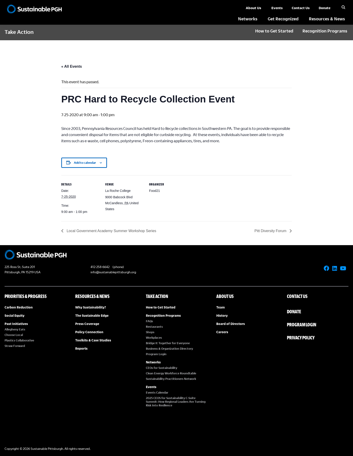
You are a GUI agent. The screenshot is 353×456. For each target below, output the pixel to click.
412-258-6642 (100, 266)
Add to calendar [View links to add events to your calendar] (85, 162)
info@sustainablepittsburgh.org (113, 272)
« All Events (71, 66)
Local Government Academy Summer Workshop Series (111, 231)
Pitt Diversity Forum (270, 231)
